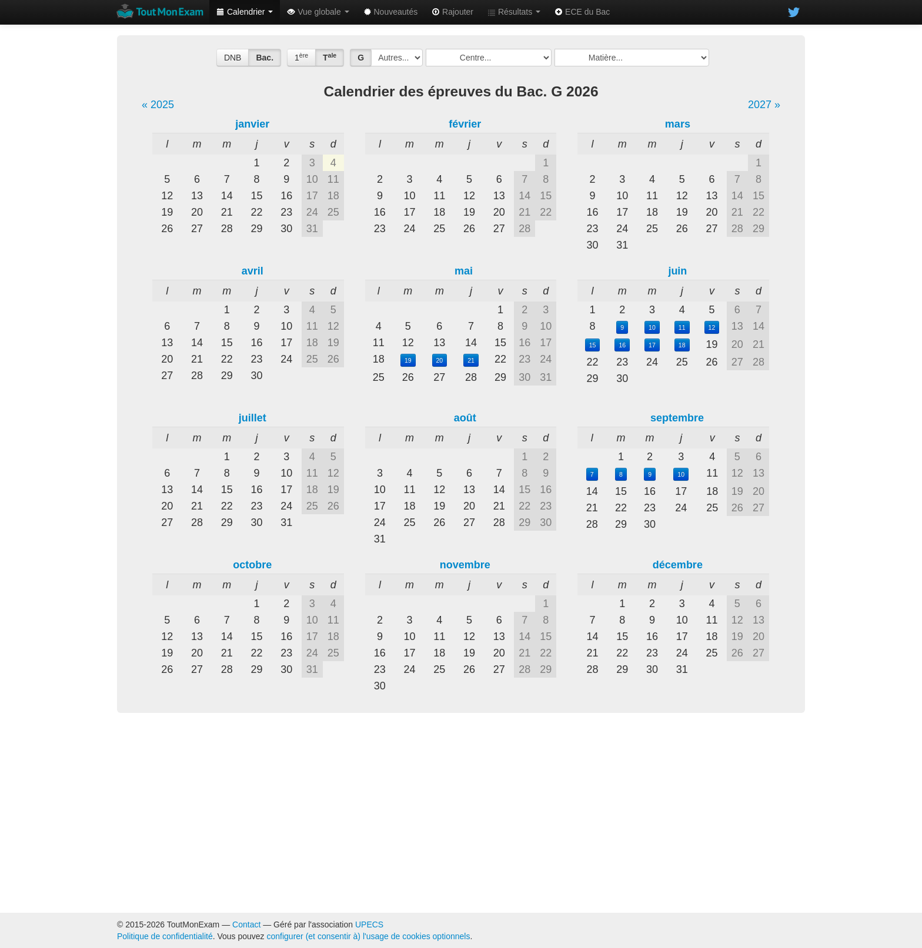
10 (652, 327)
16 (622, 345)
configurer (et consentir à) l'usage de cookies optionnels (368, 936)
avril (252, 271)
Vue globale (318, 11)
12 (712, 327)
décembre (678, 565)
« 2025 (158, 104)
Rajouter (452, 11)
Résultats (513, 11)
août (465, 418)
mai (464, 271)
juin (677, 271)
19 (408, 360)
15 (592, 345)
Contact (246, 924)
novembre (465, 565)
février (465, 124)
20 (439, 360)
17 (652, 345)
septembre (677, 418)
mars (677, 124)
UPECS (369, 924)
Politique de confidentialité (165, 936)
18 (682, 345)
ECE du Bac (582, 11)
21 (471, 360)
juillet (252, 418)
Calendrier (244, 11)
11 (682, 327)
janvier (252, 124)
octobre (252, 565)
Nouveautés (390, 11)
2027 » (764, 104)
